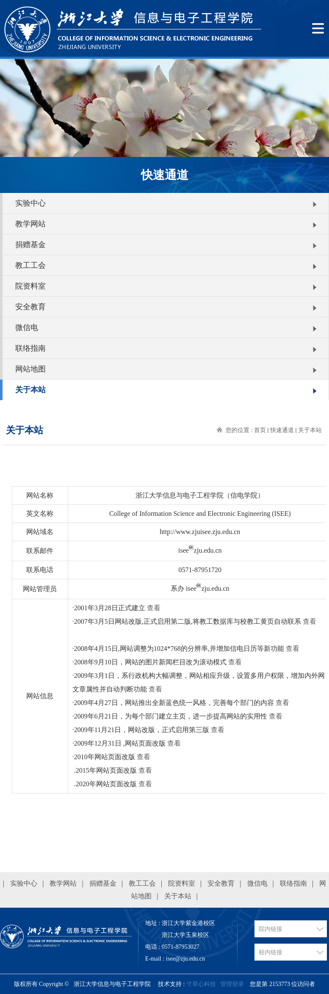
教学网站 (30, 224)
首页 (260, 430)
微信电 (26, 327)
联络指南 (30, 348)
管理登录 (232, 984)
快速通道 (282, 430)
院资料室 (30, 286)
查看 (153, 607)
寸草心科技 (201, 984)
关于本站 (30, 389)
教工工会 (30, 265)
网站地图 (30, 369)
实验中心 (30, 203)
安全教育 (30, 307)
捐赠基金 (30, 244)
